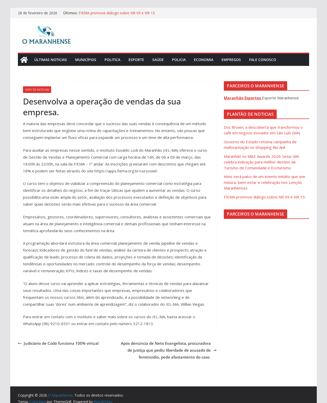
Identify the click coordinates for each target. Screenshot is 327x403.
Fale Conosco (262, 59)
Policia (179, 59)
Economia (203, 59)
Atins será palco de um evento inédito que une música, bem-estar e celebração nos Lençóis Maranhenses (264, 182)
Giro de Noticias (37, 89)
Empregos (231, 59)
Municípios (85, 59)
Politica (112, 59)
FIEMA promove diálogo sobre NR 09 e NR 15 (117, 12)
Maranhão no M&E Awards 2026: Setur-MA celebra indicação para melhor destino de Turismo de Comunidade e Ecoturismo (261, 162)
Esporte (136, 59)
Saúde (158, 59)
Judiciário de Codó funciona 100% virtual (58, 343)
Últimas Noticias (50, 59)
